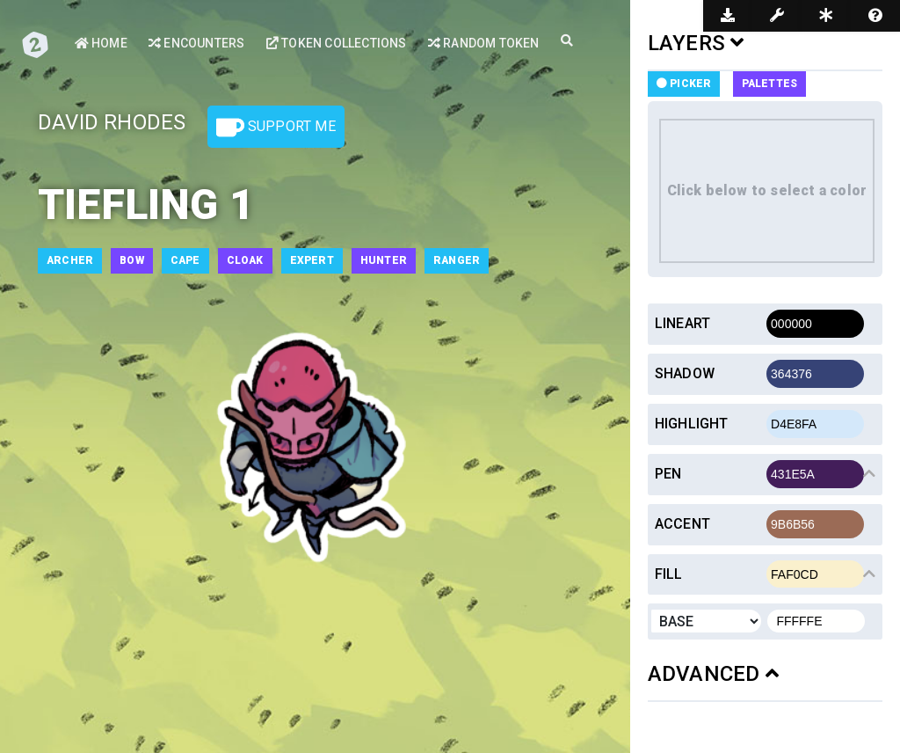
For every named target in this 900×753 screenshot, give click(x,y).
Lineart (682, 323)
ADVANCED (713, 674)
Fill (669, 574)
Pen (668, 473)
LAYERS (696, 43)
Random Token (484, 43)
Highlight (692, 423)
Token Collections (336, 43)
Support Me (276, 127)
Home (101, 43)
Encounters (196, 43)
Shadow (685, 373)
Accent (682, 523)
